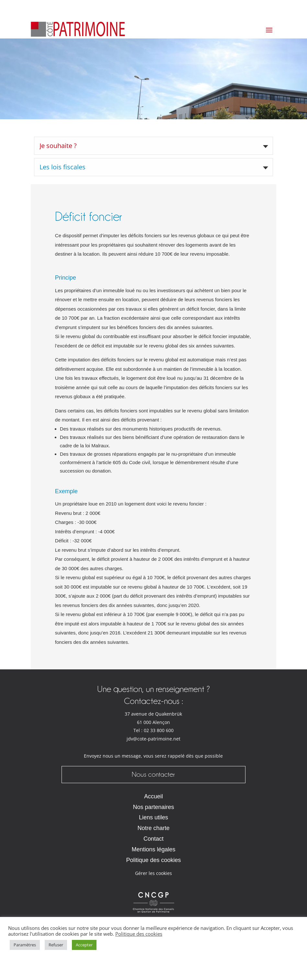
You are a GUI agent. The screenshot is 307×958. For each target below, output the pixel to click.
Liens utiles (153, 817)
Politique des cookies (153, 860)
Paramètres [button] (25, 945)
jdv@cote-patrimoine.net (153, 739)
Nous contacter (153, 774)
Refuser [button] (56, 945)
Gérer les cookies (153, 873)
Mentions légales (153, 849)
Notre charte (153, 828)
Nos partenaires (153, 807)
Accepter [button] (84, 945)
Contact (153, 839)
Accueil (153, 796)
